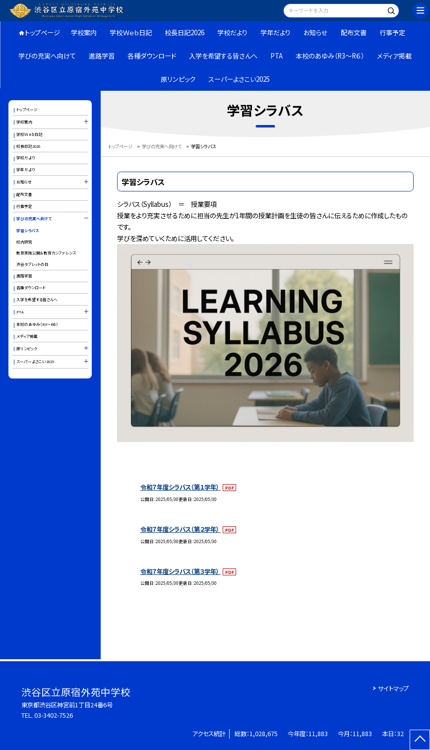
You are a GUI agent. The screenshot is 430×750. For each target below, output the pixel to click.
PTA (276, 56)
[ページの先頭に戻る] (420, 740)
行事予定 (392, 32)
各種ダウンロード (151, 56)
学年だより (275, 32)
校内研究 (24, 242)
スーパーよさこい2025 (239, 79)
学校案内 (84, 32)
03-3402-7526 (53, 715)
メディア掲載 (394, 56)
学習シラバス (27, 230)
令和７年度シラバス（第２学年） (180, 529)
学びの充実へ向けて (47, 56)
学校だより (232, 32)
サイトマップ (393, 688)
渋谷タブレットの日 (32, 264)
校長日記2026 (184, 32)
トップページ (42, 32)
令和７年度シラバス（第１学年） (180, 487)
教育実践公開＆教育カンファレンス (46, 252)
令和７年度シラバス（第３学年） (180, 571)
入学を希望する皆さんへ (223, 56)
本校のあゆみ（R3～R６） (330, 56)
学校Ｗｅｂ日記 (131, 32)
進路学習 (102, 56)
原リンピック (178, 79)
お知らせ (316, 32)
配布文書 (354, 32)
